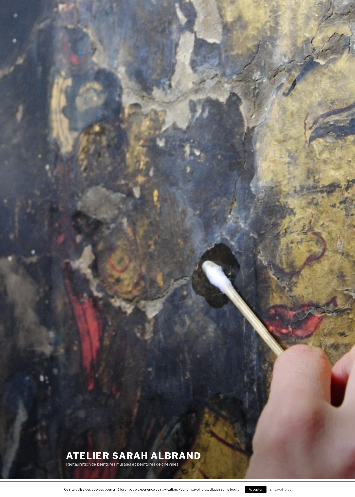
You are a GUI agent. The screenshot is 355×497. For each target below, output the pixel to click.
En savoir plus (280, 489)
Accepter (256, 489)
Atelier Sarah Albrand (133, 455)
